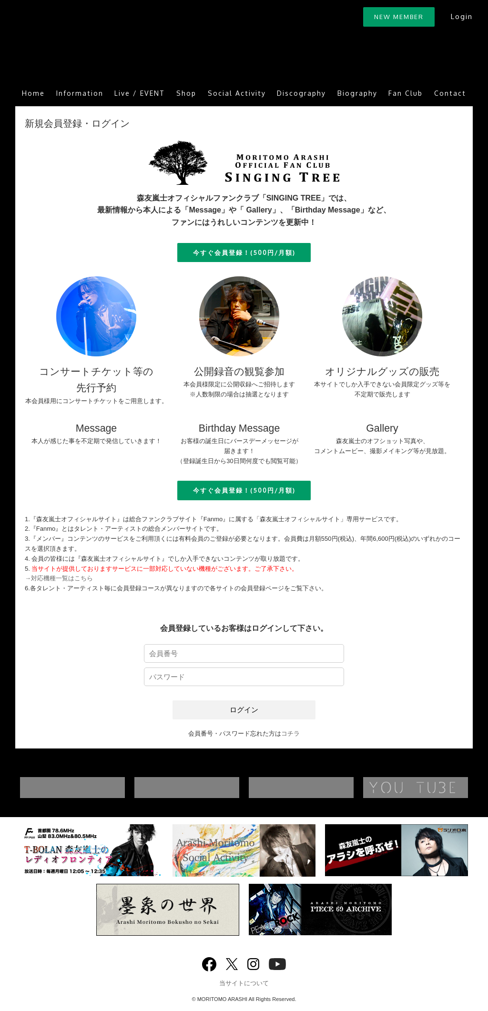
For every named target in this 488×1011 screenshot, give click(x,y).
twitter (232, 963)
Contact (450, 93)
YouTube (277, 963)
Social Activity (237, 93)
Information (79, 93)
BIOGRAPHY (320, 787)
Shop (186, 93)
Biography (357, 93)
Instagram (253, 963)
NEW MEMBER (399, 16)
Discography (301, 93)
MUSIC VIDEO (205, 787)
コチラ (290, 733)
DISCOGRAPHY (91, 787)
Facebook (209, 962)
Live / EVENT (139, 93)
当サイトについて (244, 983)
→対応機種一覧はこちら (59, 578)
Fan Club (405, 93)
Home (33, 93)
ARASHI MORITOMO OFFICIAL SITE (101, 44)
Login (461, 16)
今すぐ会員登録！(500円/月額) (244, 252)
